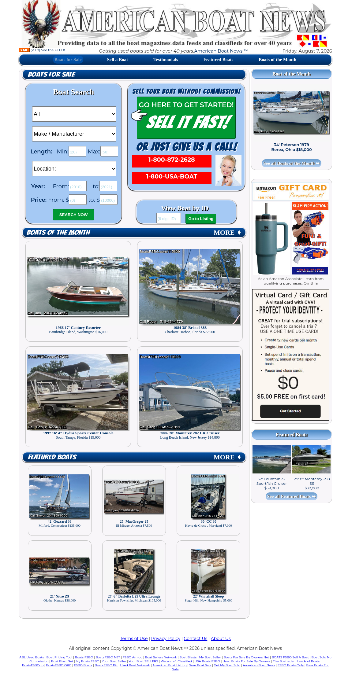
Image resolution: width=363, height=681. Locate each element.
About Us (221, 638)
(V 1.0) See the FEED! (42, 50)
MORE (228, 232)
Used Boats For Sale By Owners (246, 661)
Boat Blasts (187, 657)
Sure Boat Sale (200, 665)
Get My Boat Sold (227, 665)
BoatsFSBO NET (107, 657)
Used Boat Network (135, 665)
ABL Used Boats (31, 657)
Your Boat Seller (114, 661)
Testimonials (165, 59)
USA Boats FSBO (207, 661)
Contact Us (196, 638)
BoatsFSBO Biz (106, 665)
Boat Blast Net (62, 661)
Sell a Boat (117, 59)
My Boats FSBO (87, 661)
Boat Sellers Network (161, 657)
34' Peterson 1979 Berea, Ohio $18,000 (291, 147)
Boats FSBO (84, 657)
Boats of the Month (277, 59)
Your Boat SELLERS (143, 661)
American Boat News (259, 665)
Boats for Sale (68, 59)
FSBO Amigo (133, 657)
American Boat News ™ (221, 51)
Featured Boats (219, 59)
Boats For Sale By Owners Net (246, 657)
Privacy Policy (165, 638)
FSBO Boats (83, 665)
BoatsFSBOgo (32, 665)
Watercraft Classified (176, 661)
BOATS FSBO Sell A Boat (290, 657)
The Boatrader (284, 661)
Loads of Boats (308, 661)
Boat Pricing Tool (59, 657)
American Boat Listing (169, 665)
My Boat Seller (210, 657)
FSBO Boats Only (291, 665)
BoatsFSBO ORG (58, 665)
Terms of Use (134, 638)
